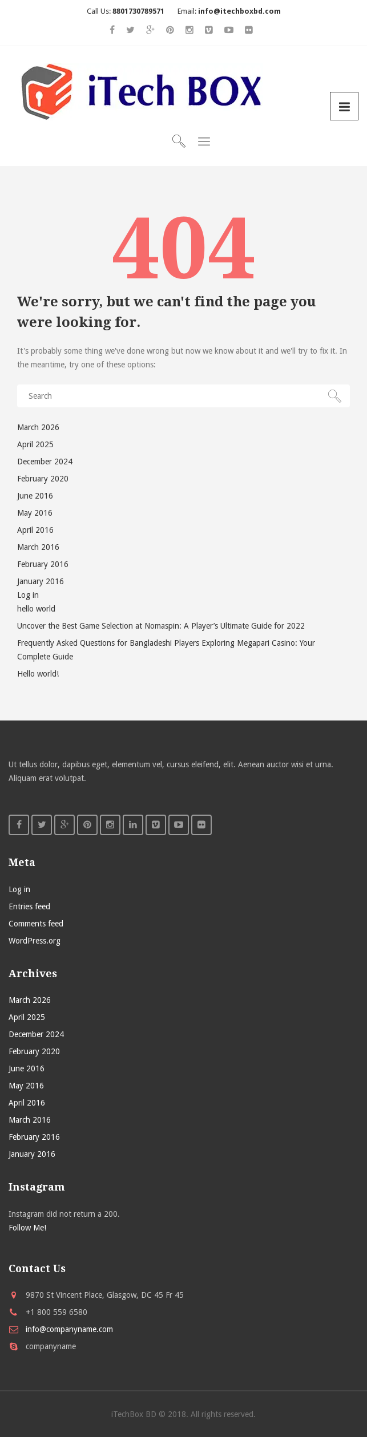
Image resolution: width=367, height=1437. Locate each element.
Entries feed (29, 906)
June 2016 (35, 495)
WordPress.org (35, 940)
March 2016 (38, 547)
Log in (28, 595)
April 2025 (35, 444)
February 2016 (42, 564)
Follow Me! (27, 1227)
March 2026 (38, 427)
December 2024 (44, 461)
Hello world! (38, 673)
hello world (36, 608)
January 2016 (40, 581)
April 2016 (35, 530)
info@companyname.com (69, 1329)
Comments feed (36, 923)
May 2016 (35, 512)
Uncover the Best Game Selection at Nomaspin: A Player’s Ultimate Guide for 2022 (161, 625)
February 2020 (42, 478)
